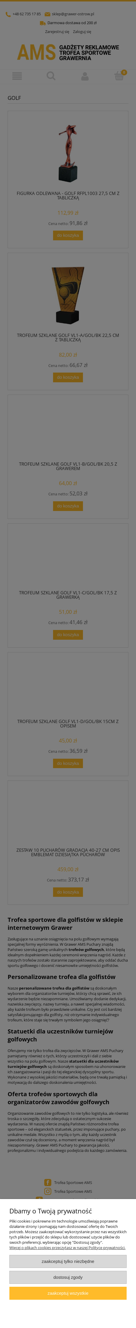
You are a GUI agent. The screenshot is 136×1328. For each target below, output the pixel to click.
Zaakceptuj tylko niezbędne (68, 1261)
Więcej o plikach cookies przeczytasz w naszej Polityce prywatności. (67, 1247)
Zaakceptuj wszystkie (67, 1293)
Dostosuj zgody (68, 1277)
